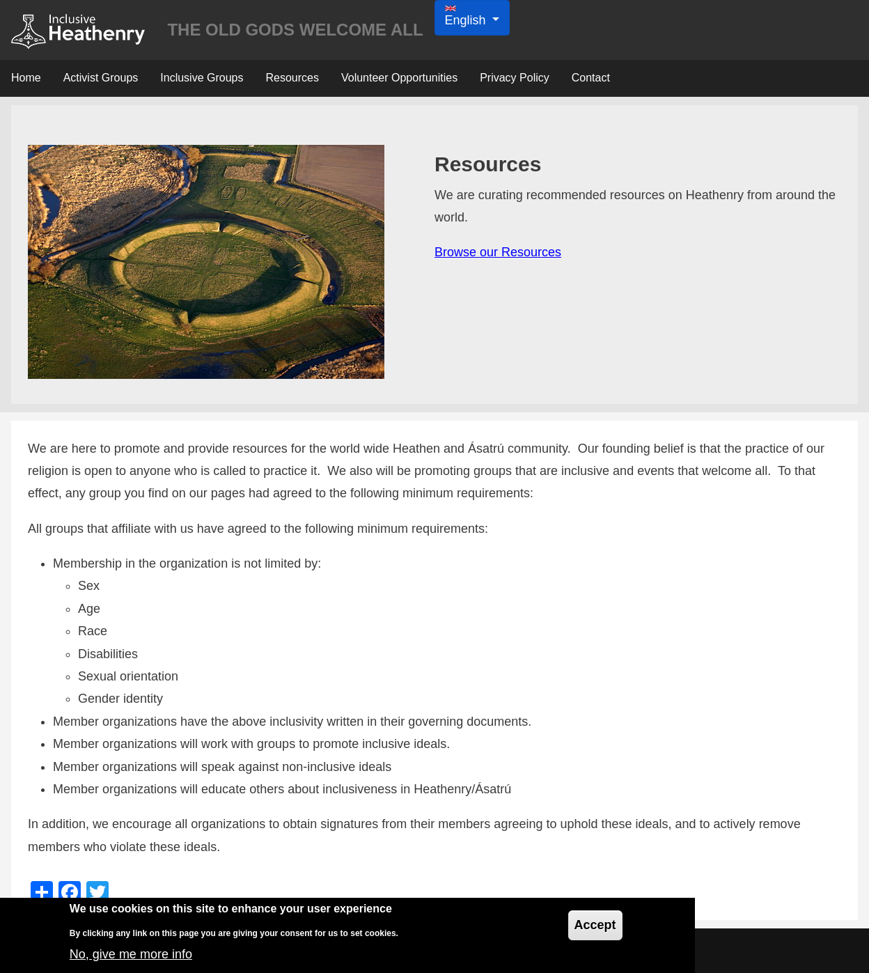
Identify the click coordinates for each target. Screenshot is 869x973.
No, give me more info (131, 958)
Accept (595, 929)
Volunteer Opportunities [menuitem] (399, 78)
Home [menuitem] (26, 78)
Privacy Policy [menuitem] (514, 78)
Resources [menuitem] (291, 78)
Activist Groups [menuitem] (101, 78)
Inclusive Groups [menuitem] (201, 78)
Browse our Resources (497, 252)
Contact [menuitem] (591, 78)
